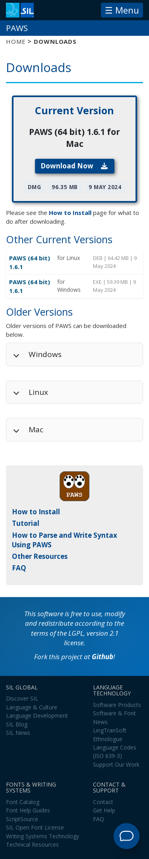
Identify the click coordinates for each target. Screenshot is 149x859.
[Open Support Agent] (126, 836)
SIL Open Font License (35, 827)
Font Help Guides (28, 810)
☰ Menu (122, 10)
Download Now (74, 165)
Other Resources (40, 556)
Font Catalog (22, 802)
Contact (103, 802)
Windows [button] (45, 354)
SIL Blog (16, 724)
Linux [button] (38, 392)
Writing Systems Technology (42, 836)
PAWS (17, 27)
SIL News (18, 732)
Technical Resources (32, 844)
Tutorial (25, 523)
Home (15, 41)
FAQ (19, 567)
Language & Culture (31, 707)
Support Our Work (116, 764)
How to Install (70, 213)
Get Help (104, 810)
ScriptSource (22, 819)
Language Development (37, 715)
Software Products (117, 705)
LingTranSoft (109, 730)
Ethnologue (107, 739)
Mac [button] (36, 429)
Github (102, 656)
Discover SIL (22, 698)
